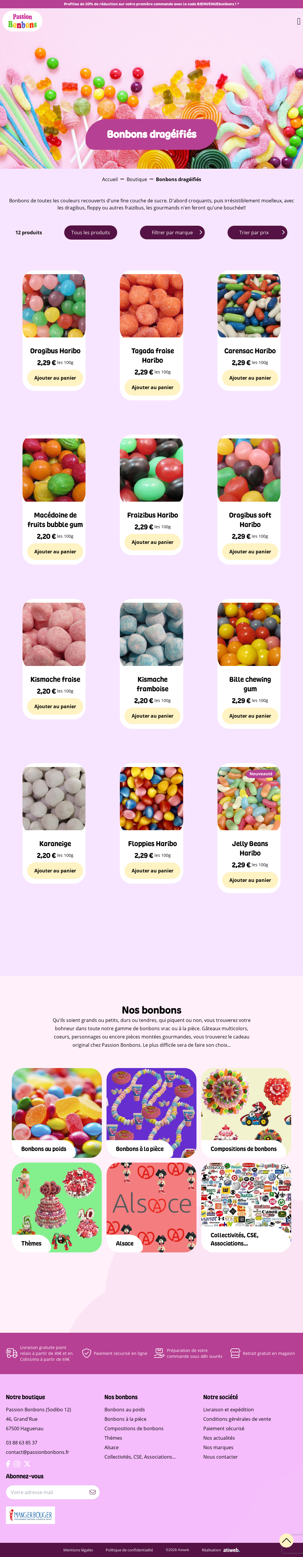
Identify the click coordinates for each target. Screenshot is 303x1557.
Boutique (137, 179)
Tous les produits (90, 232)
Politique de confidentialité (133, 1550)
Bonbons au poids (124, 1409)
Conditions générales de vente (237, 1419)
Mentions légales (85, 1550)
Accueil (110, 179)
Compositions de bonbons (134, 1428)
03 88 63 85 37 (21, 1442)
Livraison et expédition (228, 1409)
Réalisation (218, 1550)
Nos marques (218, 1447)
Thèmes (113, 1438)
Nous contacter (220, 1457)
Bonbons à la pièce (125, 1419)
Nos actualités (219, 1438)
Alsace (111, 1447)
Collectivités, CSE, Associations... (140, 1457)
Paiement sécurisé (223, 1428)
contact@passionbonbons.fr (37, 1452)
